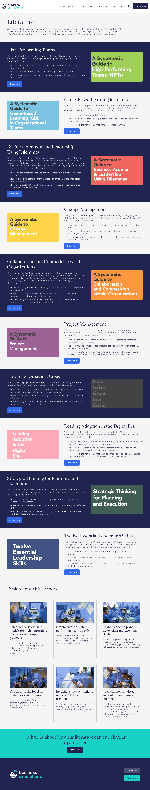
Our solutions (86, 6)
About (118, 6)
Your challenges (65, 6)
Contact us (140, 6)
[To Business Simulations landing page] (12, 8)
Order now (14, 84)
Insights (104, 6)
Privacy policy (136, 788)
